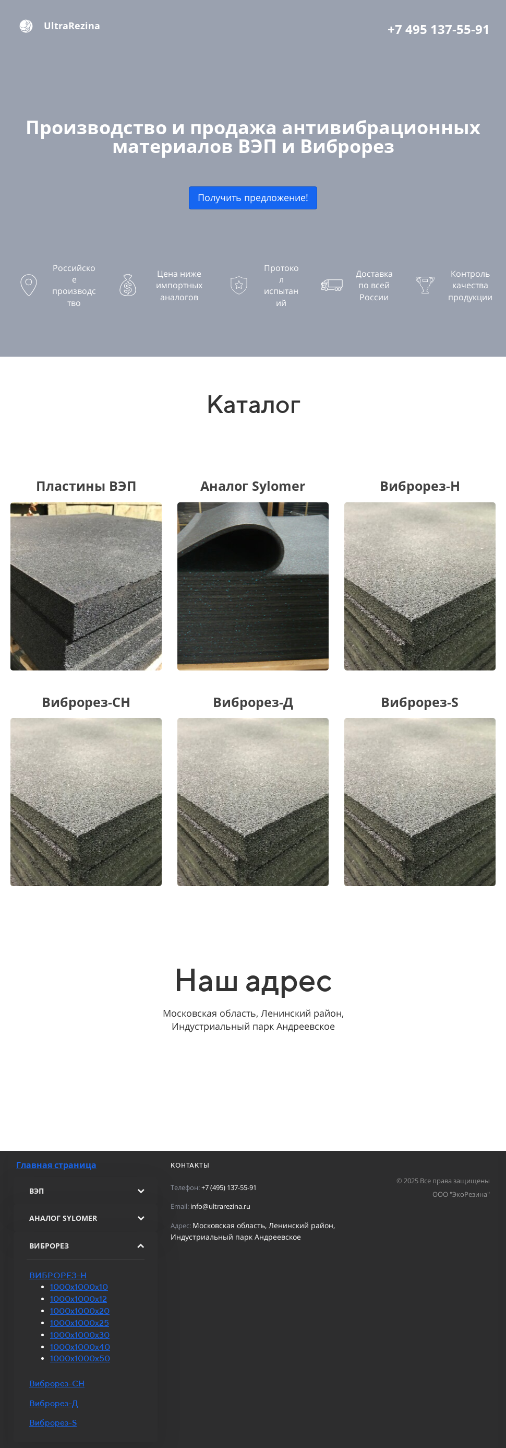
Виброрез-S (53, 1423)
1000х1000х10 (79, 1287)
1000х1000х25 (79, 1323)
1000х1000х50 (80, 1358)
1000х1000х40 (80, 1347)
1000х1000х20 (80, 1311)
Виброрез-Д (53, 1403)
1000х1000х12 (78, 1299)
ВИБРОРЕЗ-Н (58, 1275)
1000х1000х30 (80, 1335)
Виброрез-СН (57, 1383)
